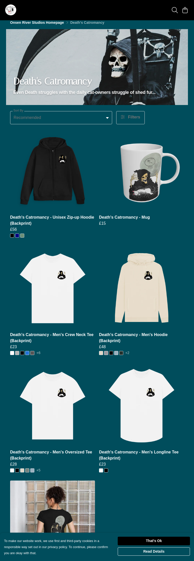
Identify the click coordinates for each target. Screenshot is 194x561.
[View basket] (185, 10)
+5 (38, 474)
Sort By (18, 115)
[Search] (175, 10)
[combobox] (61, 122)
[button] (107, 122)
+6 (38, 357)
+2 (127, 357)
